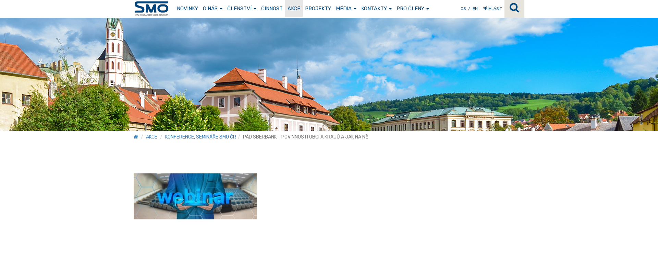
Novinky (187, 8)
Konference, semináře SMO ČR (200, 137)
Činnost (272, 8)
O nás (212, 8)
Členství (241, 8)
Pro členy (413, 8)
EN (475, 8)
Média (346, 8)
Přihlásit (492, 8)
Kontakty (376, 8)
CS (463, 8)
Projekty (318, 8)
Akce (294, 8)
